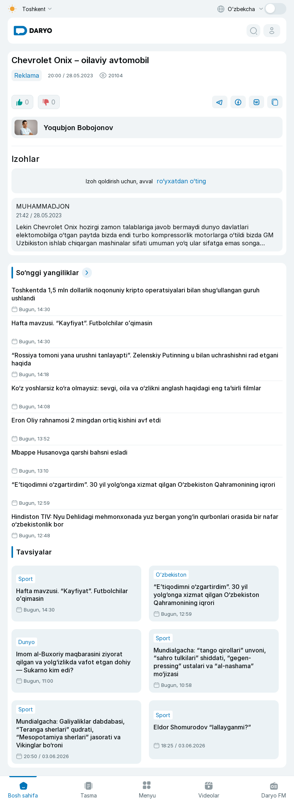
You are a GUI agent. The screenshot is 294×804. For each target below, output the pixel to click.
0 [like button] (22, 102)
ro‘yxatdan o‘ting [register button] (181, 181)
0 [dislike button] (49, 102)
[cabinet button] (271, 30)
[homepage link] (33, 31)
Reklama (26, 75)
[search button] (253, 30)
